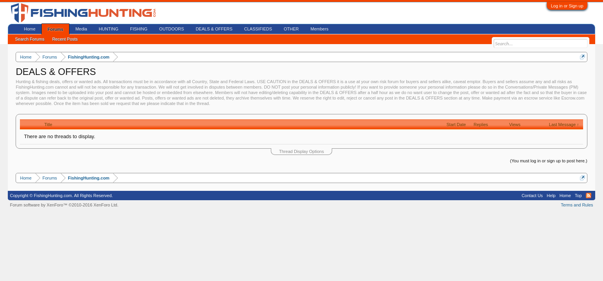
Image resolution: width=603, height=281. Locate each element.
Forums (55, 29)
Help (551, 195)
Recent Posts (65, 39)
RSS (588, 195)
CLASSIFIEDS (258, 29)
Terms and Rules (577, 205)
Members (320, 29)
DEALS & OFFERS (214, 29)
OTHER (291, 29)
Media (81, 29)
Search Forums (29, 39)
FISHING (139, 29)
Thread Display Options (301, 151)
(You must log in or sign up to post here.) (548, 160)
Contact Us (532, 195)
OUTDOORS (171, 29)
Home (29, 29)
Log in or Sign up (567, 6)
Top (578, 195)
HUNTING (108, 29)
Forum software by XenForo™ (64, 205)
